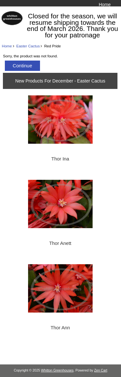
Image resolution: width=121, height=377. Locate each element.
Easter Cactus (28, 46)
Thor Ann (60, 327)
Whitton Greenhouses (57, 370)
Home (105, 4)
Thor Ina (60, 158)
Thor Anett (60, 243)
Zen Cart (100, 370)
